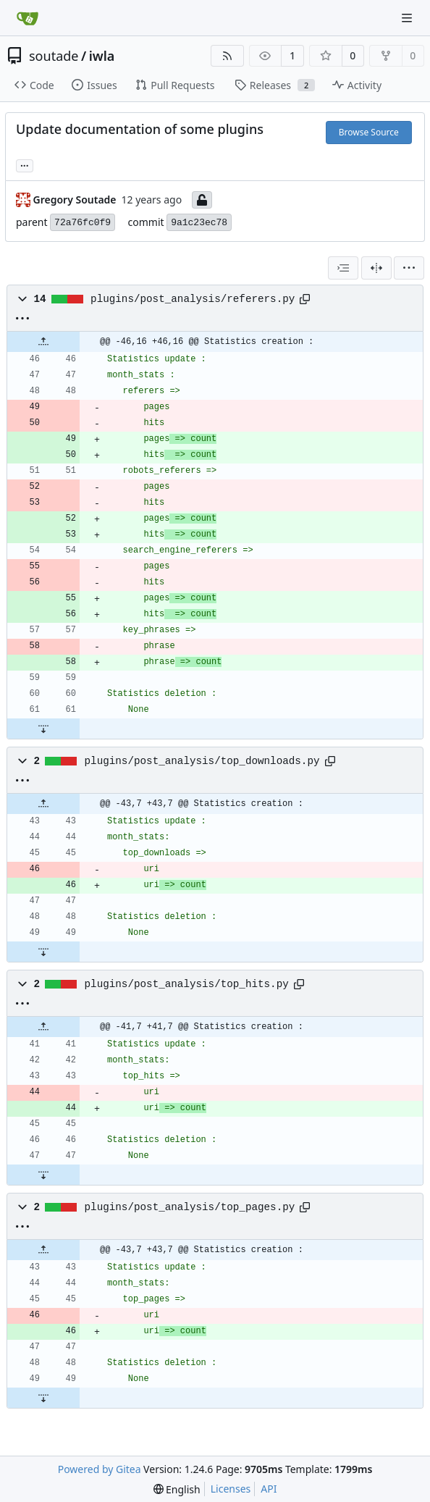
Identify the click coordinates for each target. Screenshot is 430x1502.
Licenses (231, 1488)
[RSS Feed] (227, 56)
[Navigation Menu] (408, 18)
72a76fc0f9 (82, 222)
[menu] (409, 268)
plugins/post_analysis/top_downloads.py (202, 761)
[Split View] (376, 268)
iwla (102, 56)
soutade (53, 56)
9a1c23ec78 (199, 222)
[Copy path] (305, 299)
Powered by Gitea (99, 1469)
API (269, 1488)
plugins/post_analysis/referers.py (192, 299)
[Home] (27, 18)
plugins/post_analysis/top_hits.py (187, 984)
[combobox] (343, 268)
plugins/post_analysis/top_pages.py (190, 1207)
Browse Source (369, 132)
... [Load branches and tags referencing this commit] (24, 164)
